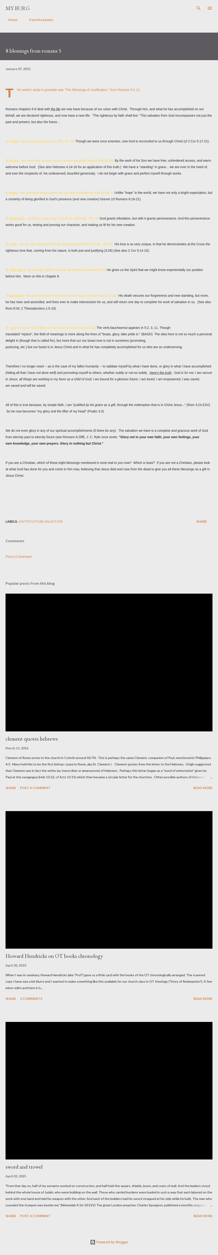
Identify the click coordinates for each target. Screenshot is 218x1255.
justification (30, 521)
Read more (202, 788)
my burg (18, 8)
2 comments (31, 999)
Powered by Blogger (109, 1242)
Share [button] (201, 521)
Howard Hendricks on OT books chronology (54, 955)
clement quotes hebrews (32, 738)
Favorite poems (38, 20)
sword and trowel (24, 1166)
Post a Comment (19, 556)
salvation (53, 521)
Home (10, 20)
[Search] (198, 8)
